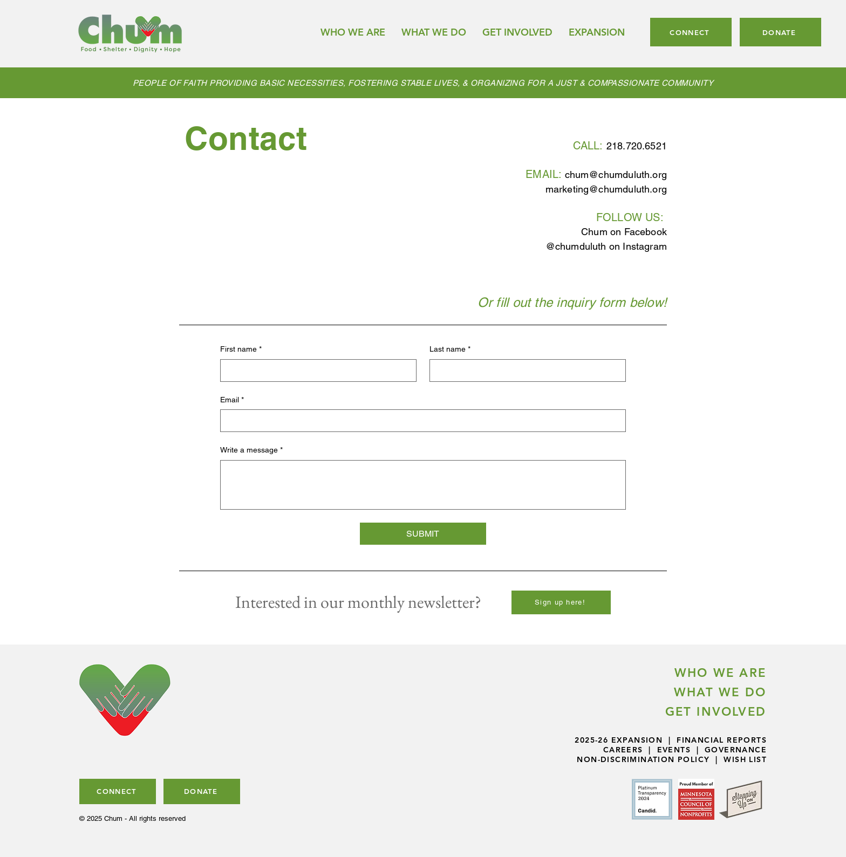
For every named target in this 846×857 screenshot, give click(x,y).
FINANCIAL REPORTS (722, 740)
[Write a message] (423, 485)
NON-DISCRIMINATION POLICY (643, 759)
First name (241, 349)
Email (232, 400)
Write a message (251, 450)
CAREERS (623, 750)
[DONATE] (780, 32)
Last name (449, 349)
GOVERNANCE (736, 750)
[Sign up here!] (561, 602)
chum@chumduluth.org (616, 174)
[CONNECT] (691, 32)
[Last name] (524, 370)
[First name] (315, 370)
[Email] (420, 420)
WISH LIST (745, 759)
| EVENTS (667, 750)
